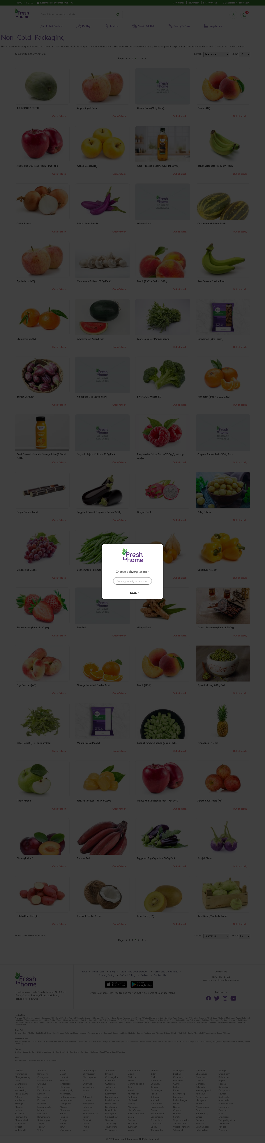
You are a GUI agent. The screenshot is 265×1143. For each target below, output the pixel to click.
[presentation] (132, 581)
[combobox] (132, 579)
